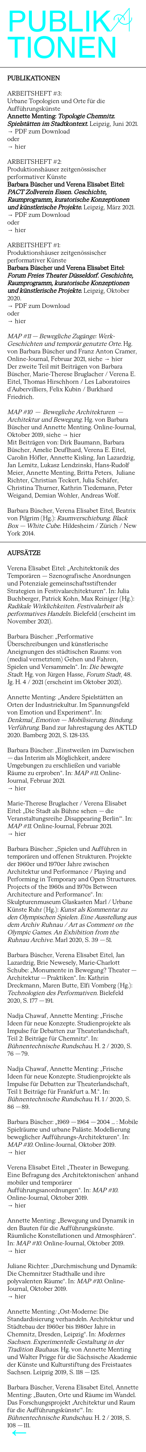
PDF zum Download (42, 132)
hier (20, 147)
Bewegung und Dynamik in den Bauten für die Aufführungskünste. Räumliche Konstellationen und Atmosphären (70, 1228)
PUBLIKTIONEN (69, 36)
